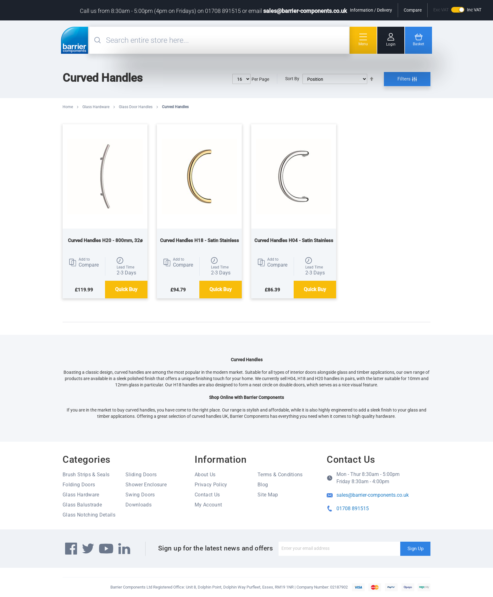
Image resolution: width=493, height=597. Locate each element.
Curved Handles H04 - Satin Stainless (293, 240)
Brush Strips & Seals (86, 475)
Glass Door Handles (136, 107)
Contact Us (207, 495)
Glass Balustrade (82, 505)
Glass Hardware (96, 107)
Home (68, 107)
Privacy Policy (211, 485)
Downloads (138, 505)
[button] (84, 262)
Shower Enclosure (146, 485)
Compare (413, 10)
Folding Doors (79, 485)
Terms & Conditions (280, 475)
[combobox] (226, 40)
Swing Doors (140, 495)
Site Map (268, 495)
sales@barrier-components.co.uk (305, 11)
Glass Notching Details (89, 515)
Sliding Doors (141, 475)
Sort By (292, 78)
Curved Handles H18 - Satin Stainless (199, 240)
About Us (205, 475)
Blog (263, 485)
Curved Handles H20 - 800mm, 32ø (105, 240)
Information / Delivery (371, 10)
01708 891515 (352, 508)
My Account (208, 505)
